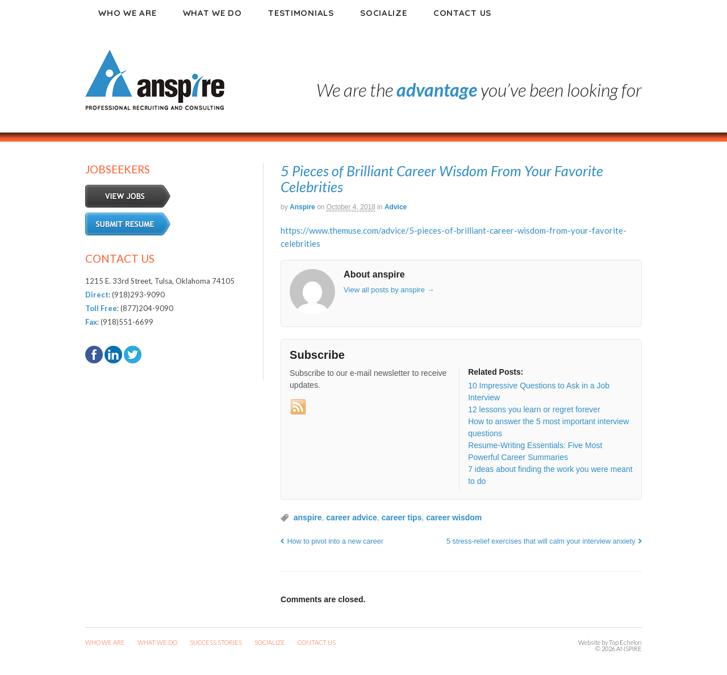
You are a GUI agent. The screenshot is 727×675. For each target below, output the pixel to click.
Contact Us (462, 12)
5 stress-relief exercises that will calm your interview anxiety (540, 541)
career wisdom (454, 517)
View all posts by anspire (389, 289)
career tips (402, 517)
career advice (351, 517)
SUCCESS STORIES (216, 642)
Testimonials (300, 12)
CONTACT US (317, 642)
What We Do (212, 12)
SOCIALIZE (269, 642)
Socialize (383, 12)
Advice (396, 207)
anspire (302, 207)
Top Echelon (625, 642)
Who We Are (127, 12)
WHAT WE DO (157, 642)
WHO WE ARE (105, 642)
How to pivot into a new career (335, 541)
